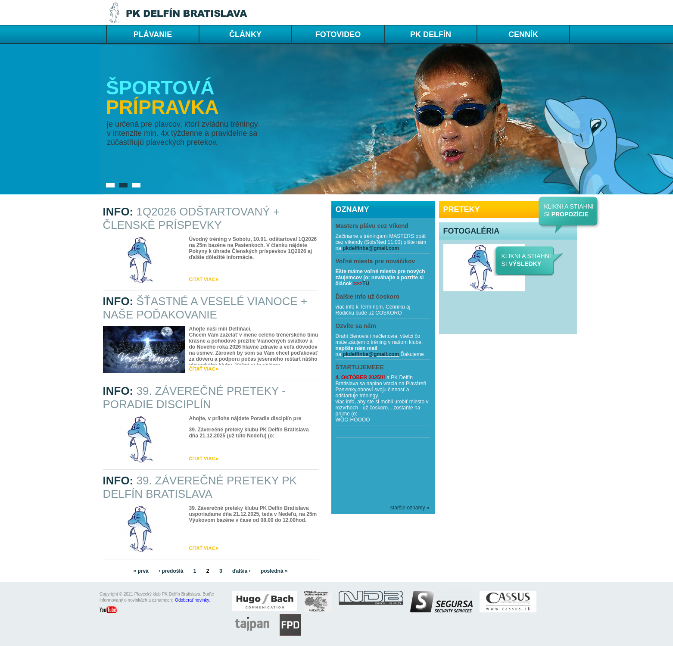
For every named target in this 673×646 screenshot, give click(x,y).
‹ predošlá (171, 571)
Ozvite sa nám (356, 325)
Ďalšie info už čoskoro (368, 296)
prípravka (162, 107)
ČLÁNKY (245, 34)
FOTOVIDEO (338, 34)
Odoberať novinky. (192, 600)
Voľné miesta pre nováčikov (375, 261)
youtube (112, 610)
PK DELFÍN (430, 34)
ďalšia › (241, 571)
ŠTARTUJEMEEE (360, 367)
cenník (523, 34)
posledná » (274, 571)
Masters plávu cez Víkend (372, 225)
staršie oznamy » (410, 508)
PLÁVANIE (153, 34)
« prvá (140, 571)
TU (365, 284)
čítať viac (202, 279)
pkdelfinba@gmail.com (371, 248)
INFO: (191, 218)
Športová (160, 88)
